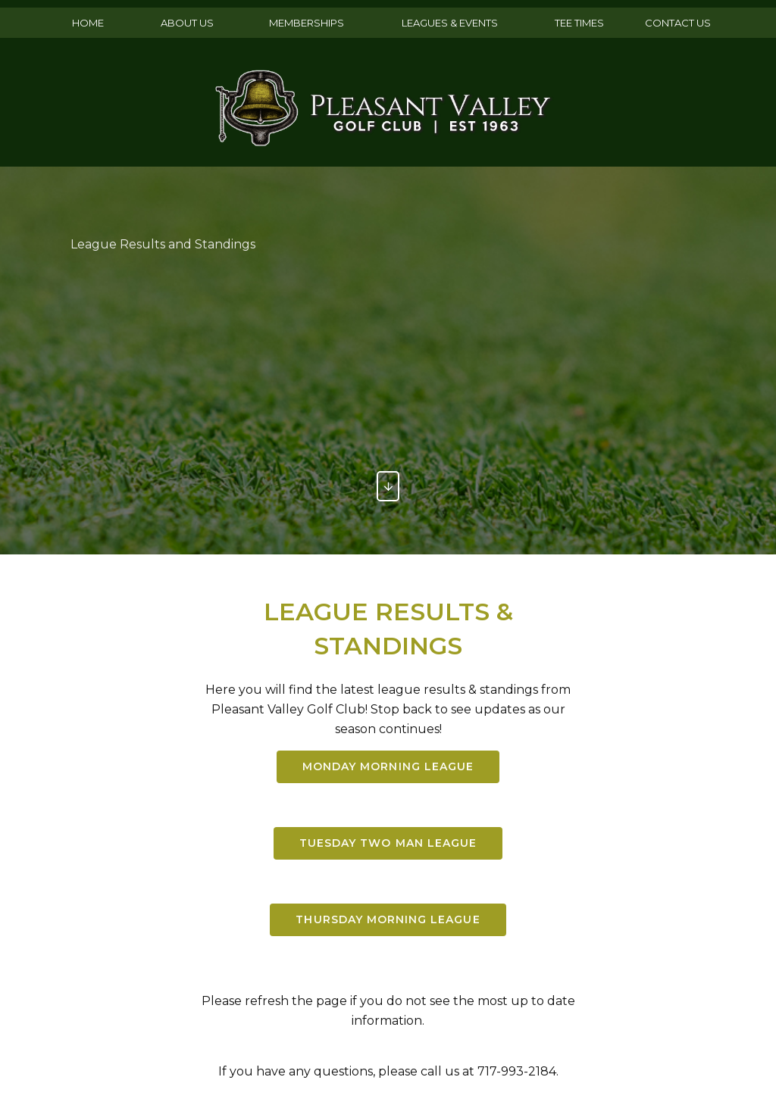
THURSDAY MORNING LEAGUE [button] (388, 922)
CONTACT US (678, 23)
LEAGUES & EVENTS (450, 23)
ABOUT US (187, 23)
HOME (88, 23)
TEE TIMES (579, 23)
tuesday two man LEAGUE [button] (388, 845)
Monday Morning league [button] (388, 767)
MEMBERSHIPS (306, 23)
